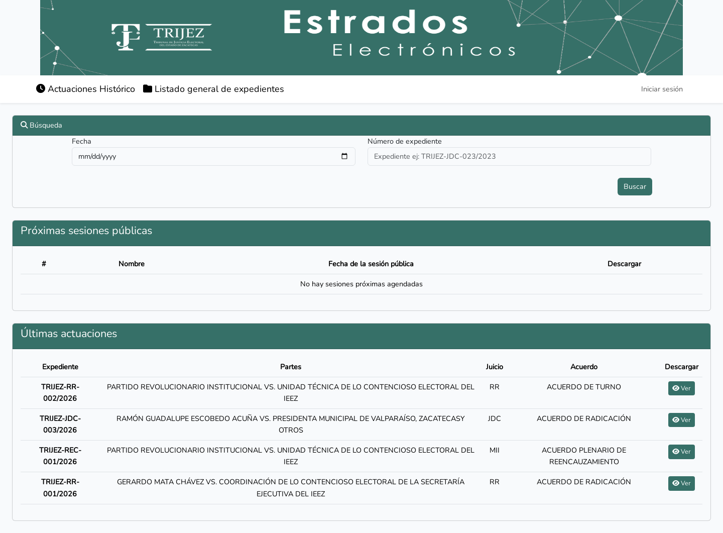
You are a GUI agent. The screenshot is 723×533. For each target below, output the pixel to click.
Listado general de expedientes (213, 89)
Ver (681, 388)
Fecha (81, 141)
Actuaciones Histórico (85, 89)
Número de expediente (405, 141)
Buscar (635, 186)
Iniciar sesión (662, 89)
